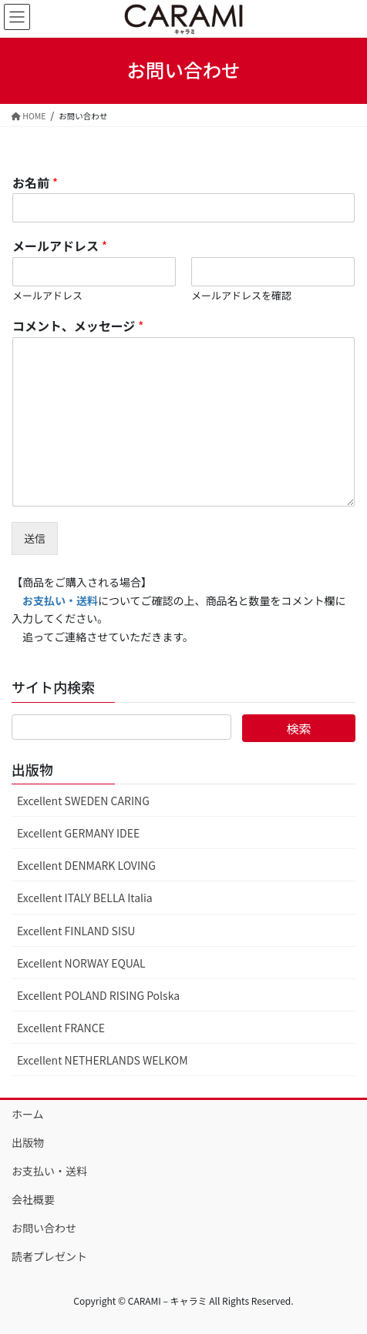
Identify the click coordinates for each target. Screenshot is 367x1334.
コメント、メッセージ (77, 326)
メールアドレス (59, 246)
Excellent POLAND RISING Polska (98, 995)
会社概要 (33, 1199)
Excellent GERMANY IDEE (78, 833)
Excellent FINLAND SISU (76, 930)
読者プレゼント (49, 1256)
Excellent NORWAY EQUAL (81, 963)
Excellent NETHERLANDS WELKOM (102, 1060)
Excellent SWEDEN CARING (83, 800)
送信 (34, 538)
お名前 (35, 183)
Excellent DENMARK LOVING (86, 865)
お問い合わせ (44, 1227)
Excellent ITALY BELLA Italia (85, 897)
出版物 (28, 1142)
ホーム (28, 1114)
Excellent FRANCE (61, 1027)
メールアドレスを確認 (241, 296)
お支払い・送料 (49, 1171)
